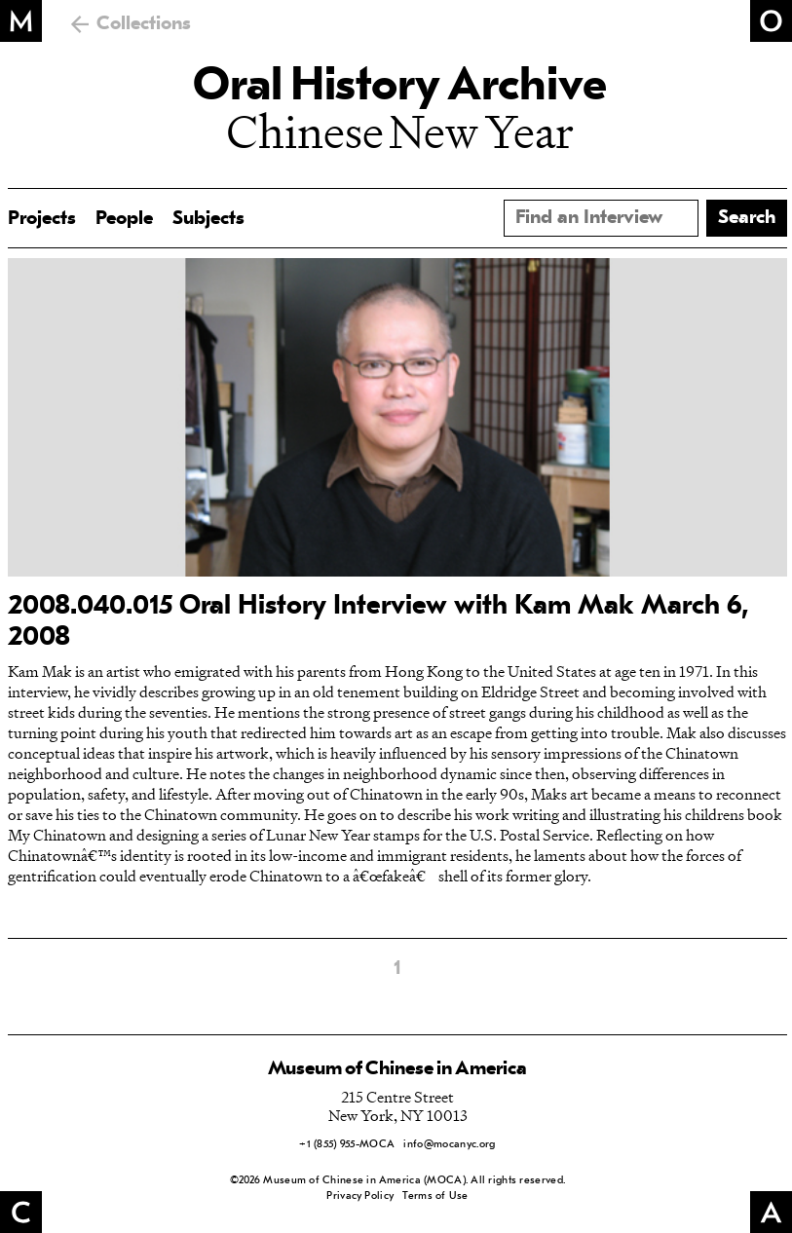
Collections (143, 24)
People (124, 219)
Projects (42, 219)
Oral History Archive (399, 87)
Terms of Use (435, 1196)
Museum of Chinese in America (397, 1069)
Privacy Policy (360, 1196)
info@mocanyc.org (449, 1145)
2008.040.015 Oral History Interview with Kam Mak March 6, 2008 (378, 622)
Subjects (208, 219)
